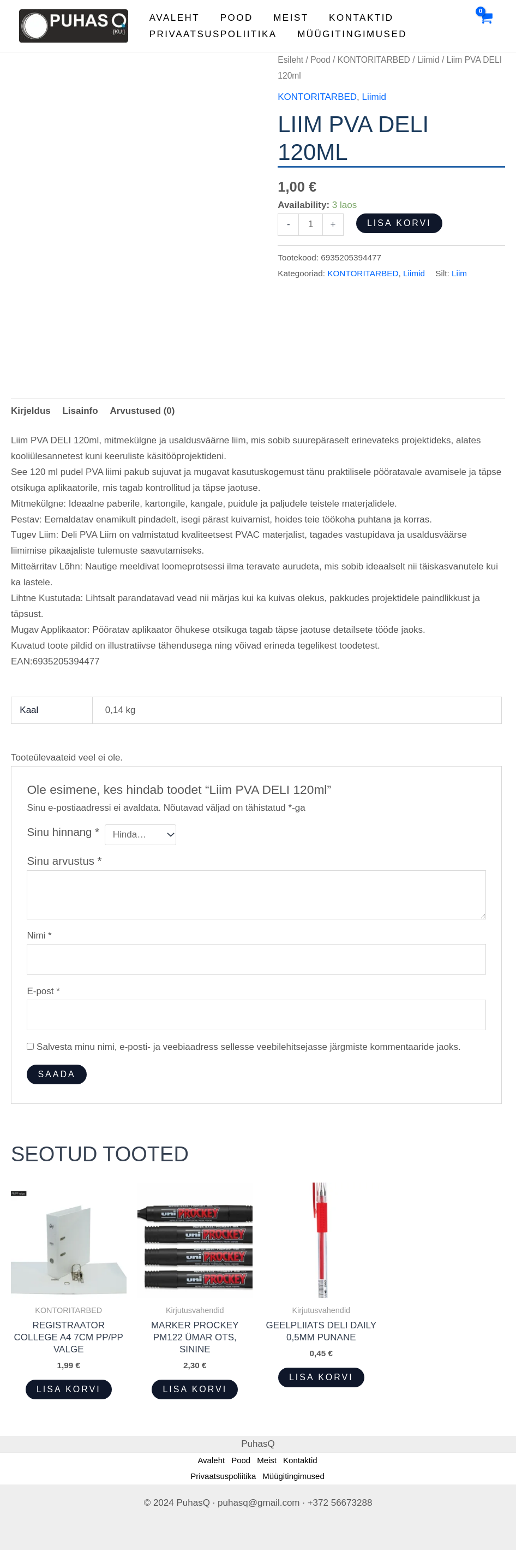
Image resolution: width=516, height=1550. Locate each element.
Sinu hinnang (63, 832)
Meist (286, 18)
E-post (43, 991)
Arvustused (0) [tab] (142, 411)
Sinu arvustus (64, 861)
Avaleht (173, 18)
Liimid (428, 59)
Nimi (39, 935)
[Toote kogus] (310, 224)
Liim (459, 273)
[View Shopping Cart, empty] (485, 26)
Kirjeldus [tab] (31, 411)
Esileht (290, 59)
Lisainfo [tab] (80, 411)
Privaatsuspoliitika (212, 34)
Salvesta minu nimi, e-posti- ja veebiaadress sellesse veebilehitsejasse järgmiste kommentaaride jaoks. (249, 1047)
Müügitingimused (349, 34)
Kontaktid (354, 18)
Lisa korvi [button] (69, 1389)
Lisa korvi (399, 223)
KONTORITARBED (374, 59)
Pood (233, 18)
